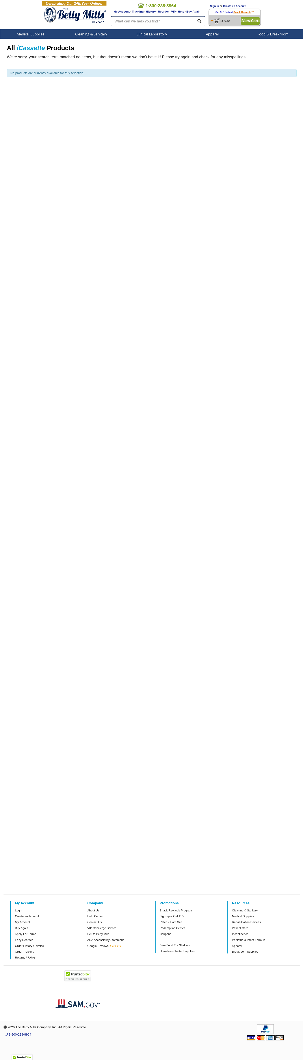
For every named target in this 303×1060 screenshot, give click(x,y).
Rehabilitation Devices (246, 922)
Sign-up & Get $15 (172, 916)
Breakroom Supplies (245, 951)
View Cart (250, 21)
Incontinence (240, 934)
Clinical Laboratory (151, 34)
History (151, 11)
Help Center (95, 916)
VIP (173, 11)
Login (18, 910)
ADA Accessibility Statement (105, 940)
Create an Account (234, 6)
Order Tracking (24, 951)
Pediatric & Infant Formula (249, 940)
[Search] (199, 21)
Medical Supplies (30, 34)
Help (181, 11)
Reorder (163, 11)
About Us (93, 910)
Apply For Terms (25, 934)
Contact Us (94, 922)
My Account (121, 11)
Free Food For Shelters (175, 945)
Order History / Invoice (29, 946)
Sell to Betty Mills (98, 934)
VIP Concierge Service (101, 928)
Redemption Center (172, 928)
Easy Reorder (24, 940)
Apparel (212, 34)
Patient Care (240, 928)
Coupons (165, 934)
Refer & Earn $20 (171, 922)
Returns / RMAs (25, 957)
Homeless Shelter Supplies (177, 951)
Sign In (214, 6)
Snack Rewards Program (176, 910)
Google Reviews (97, 946)
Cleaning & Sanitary (91, 34)
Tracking (137, 11)
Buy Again (193, 11)
